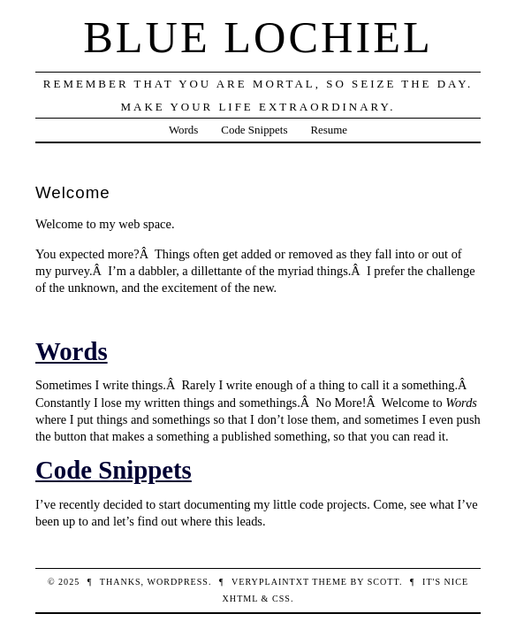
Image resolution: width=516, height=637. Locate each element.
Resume (328, 129)
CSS (281, 598)
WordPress (177, 582)
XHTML (240, 598)
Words (184, 129)
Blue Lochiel (258, 37)
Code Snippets (254, 129)
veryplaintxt (270, 582)
